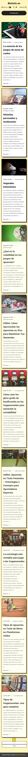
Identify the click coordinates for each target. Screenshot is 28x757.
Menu (4, 7)
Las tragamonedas (19, 394)
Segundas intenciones (9, 185)
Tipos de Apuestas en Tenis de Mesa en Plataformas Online (13, 634)
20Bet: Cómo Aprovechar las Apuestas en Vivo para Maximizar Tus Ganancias (14, 334)
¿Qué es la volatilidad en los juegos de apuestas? (12, 261)
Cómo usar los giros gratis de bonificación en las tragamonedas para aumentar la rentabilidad (13, 407)
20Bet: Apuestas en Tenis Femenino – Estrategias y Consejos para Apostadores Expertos (13, 487)
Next (14, 746)
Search (23, 7)
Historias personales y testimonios (10, 118)
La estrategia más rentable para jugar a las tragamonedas (13, 561)
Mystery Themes (21, 755)
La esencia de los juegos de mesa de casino (13, 49)
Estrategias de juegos (8, 110)
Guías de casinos (18, 42)
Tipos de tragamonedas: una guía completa (13, 707)
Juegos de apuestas (8, 323)
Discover (6, 83)
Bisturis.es (14, 3)
